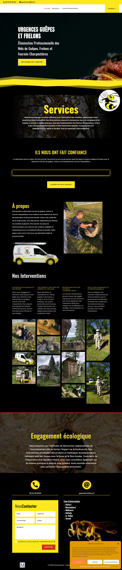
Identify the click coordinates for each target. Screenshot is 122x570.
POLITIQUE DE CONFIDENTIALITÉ (101, 566)
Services (55, 8)
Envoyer (48, 547)
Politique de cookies (85, 566)
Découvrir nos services (32, 62)
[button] (118, 544)
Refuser (95, 562)
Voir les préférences (111, 562)
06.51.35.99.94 (10, 2)
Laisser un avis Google (61, 184)
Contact (111, 8)
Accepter (79, 562)
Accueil (47, 8)
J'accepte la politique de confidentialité (35, 542)
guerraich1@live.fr (28, 2)
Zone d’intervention (70, 8)
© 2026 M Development (56, 565)
